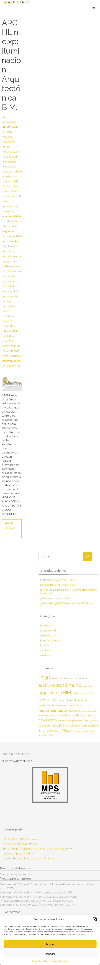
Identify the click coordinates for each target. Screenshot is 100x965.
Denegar (50, 953)
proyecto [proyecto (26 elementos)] (58, 725)
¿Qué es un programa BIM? (55, 598)
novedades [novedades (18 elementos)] (47, 720)
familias (14, 241)
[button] (94, 919)
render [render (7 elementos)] (84, 726)
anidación (12, 156)
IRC (4, 286)
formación (12, 126)
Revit (5, 336)
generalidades (48, 635)
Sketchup (7, 341)
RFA (11, 336)
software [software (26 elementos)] (66, 731)
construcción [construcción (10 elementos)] (85, 693)
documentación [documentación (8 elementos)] (59, 705)
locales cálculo (11, 291)
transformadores (12, 361)
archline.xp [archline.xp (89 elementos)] (68, 685)
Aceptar (50, 944)
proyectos (8, 321)
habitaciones (9, 266)
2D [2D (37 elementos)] (41, 677)
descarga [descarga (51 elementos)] (48, 699)
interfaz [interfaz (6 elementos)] (93, 711)
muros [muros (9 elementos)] (91, 715)
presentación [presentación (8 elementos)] (79, 720)
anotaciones (9, 161)
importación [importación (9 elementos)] (73, 711)
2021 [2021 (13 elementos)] (60, 678)
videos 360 (13, 366)
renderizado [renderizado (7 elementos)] (93, 726)
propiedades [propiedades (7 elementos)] (44, 726)
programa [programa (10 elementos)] (92, 720)
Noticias (44, 645)
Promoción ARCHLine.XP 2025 (57, 579)
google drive (9, 261)
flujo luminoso (10, 246)
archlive (17, 171)
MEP (17, 296)
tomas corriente (11, 356)
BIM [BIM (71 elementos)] (67, 693)
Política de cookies (40, 961)
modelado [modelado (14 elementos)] (62, 715)
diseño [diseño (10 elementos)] (69, 700)
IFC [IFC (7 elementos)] (65, 711)
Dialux (5, 226)
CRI (19, 196)
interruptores (9, 281)
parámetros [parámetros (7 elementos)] (61, 720)
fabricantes (8, 236)
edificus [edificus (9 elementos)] (78, 705)
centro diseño (10, 191)
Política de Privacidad (59, 961)
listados (12, 286)
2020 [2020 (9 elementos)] (54, 678)
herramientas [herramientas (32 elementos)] (51, 710)
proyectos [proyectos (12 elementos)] (73, 725)
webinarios (8, 141)
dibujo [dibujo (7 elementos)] (62, 700)
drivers (15, 226)
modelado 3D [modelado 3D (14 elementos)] (78, 715)
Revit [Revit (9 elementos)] (41, 731)
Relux (16, 331)
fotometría (8, 251)
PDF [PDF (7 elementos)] (69, 720)
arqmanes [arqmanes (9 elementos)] (87, 686)
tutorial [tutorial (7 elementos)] (78, 731)
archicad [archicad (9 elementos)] (83, 678)
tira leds (14, 351)
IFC (4, 271)
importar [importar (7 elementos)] (85, 711)
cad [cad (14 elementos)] (74, 693)
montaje (7, 301)
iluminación (14, 271)
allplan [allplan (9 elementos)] (74, 678)
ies (19, 266)
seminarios (46, 650)
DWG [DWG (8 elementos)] (70, 705)
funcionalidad (48, 630)
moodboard (9, 306)
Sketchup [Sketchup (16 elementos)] (51, 731)
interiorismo (9, 276)
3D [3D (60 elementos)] (47, 677)
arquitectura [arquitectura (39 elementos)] (50, 692)
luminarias (8, 296)
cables (15, 186)
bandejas (7, 181)
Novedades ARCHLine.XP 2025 (58, 584)
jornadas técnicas (50, 640)
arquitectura (9, 176)
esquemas (8, 231)
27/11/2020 (9, 121)
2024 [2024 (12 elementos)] (67, 678)
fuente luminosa (11, 256)
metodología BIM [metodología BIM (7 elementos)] (46, 715)
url (4, 366)
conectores (9, 196)
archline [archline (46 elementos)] (47, 685)
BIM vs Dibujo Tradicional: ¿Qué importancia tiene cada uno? (37, 848)
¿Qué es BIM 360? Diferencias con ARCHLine (66, 603)
